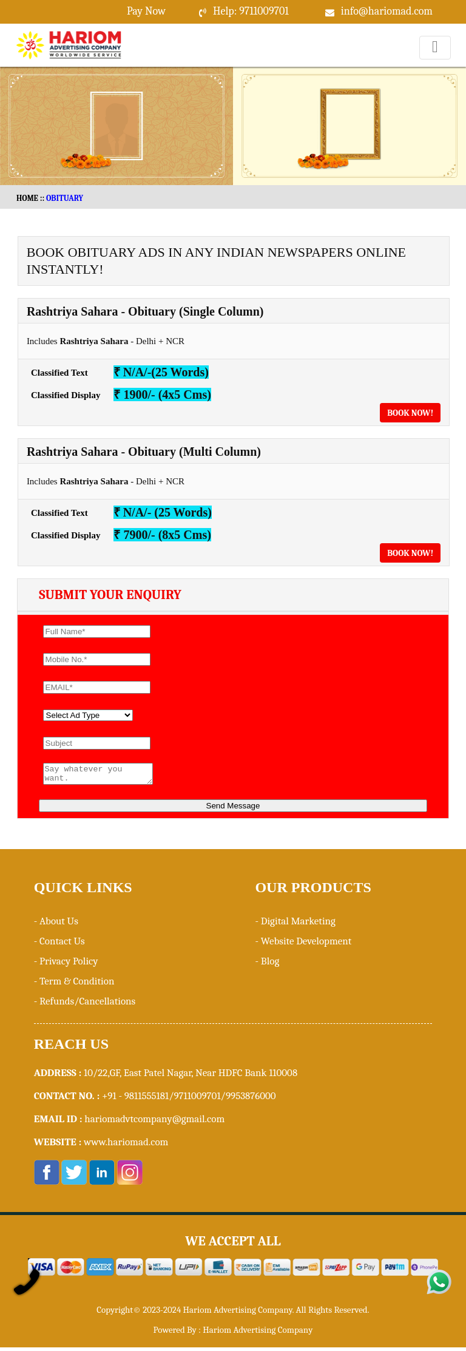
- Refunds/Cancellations (85, 1005)
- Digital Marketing (295, 924)
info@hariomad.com (387, 11)
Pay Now (146, 11)
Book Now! (410, 413)
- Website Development (303, 944)
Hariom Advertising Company (257, 1333)
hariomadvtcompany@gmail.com (154, 1122)
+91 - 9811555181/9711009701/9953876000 (189, 1099)
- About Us (56, 924)
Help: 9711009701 (251, 11)
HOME (27, 198)
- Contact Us (59, 944)
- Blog (267, 964)
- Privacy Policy (66, 964)
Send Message (233, 809)
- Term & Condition (74, 984)
